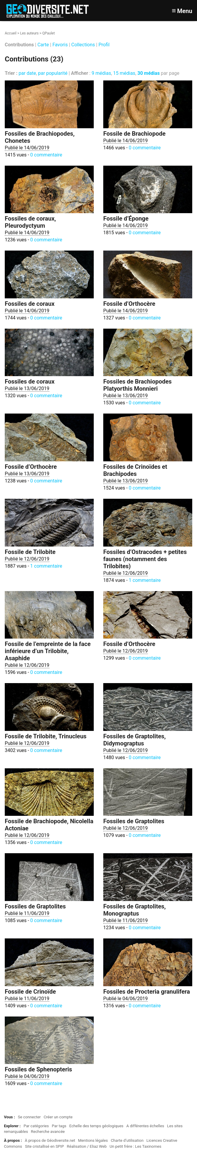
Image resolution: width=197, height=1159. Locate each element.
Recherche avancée (48, 1131)
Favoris (60, 45)
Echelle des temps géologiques (96, 1126)
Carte (43, 45)
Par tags (59, 1126)
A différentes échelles (145, 1126)
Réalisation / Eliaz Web (87, 1146)
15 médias (124, 73)
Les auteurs (29, 33)
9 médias (101, 73)
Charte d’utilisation (127, 1140)
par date (27, 73)
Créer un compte (58, 1117)
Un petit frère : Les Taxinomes (135, 1146)
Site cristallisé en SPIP (44, 1146)
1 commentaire (46, 566)
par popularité (53, 73)
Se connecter (29, 1117)
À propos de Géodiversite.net (50, 1140)
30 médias (148, 73)
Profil (104, 45)
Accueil (10, 33)
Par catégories (36, 1126)
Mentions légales (93, 1140)
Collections (83, 45)
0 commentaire (46, 155)
